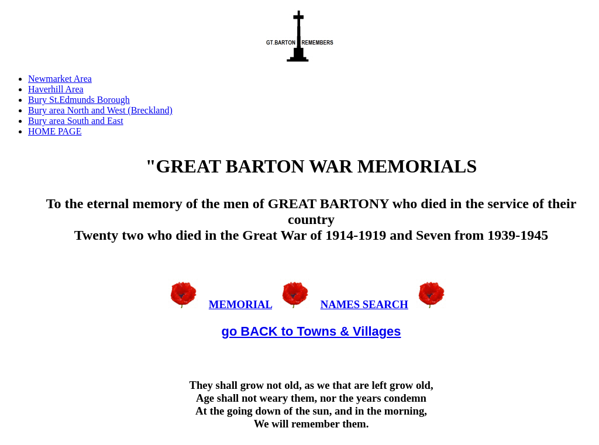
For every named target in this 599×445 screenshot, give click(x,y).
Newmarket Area (60, 79)
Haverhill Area (56, 89)
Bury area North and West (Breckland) (100, 110)
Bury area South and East (75, 121)
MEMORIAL (240, 304)
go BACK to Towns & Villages (311, 331)
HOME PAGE (54, 131)
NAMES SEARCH (364, 304)
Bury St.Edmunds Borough (79, 100)
